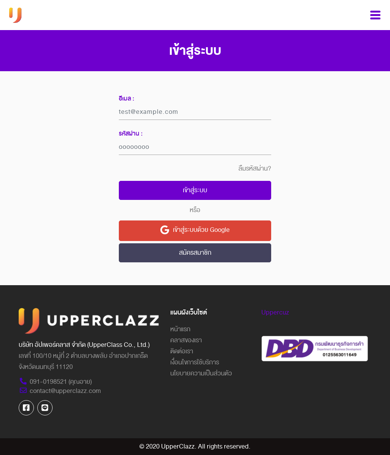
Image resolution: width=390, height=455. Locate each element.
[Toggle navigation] (375, 15)
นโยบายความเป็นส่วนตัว (201, 373)
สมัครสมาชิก (195, 252)
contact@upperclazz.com (60, 391)
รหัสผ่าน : (130, 133)
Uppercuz (275, 312)
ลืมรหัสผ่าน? (254, 168)
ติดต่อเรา (181, 351)
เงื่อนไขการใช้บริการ (194, 362)
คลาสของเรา (186, 340)
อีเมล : (126, 98)
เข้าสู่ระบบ (195, 190)
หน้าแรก (180, 329)
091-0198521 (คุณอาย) (55, 382)
